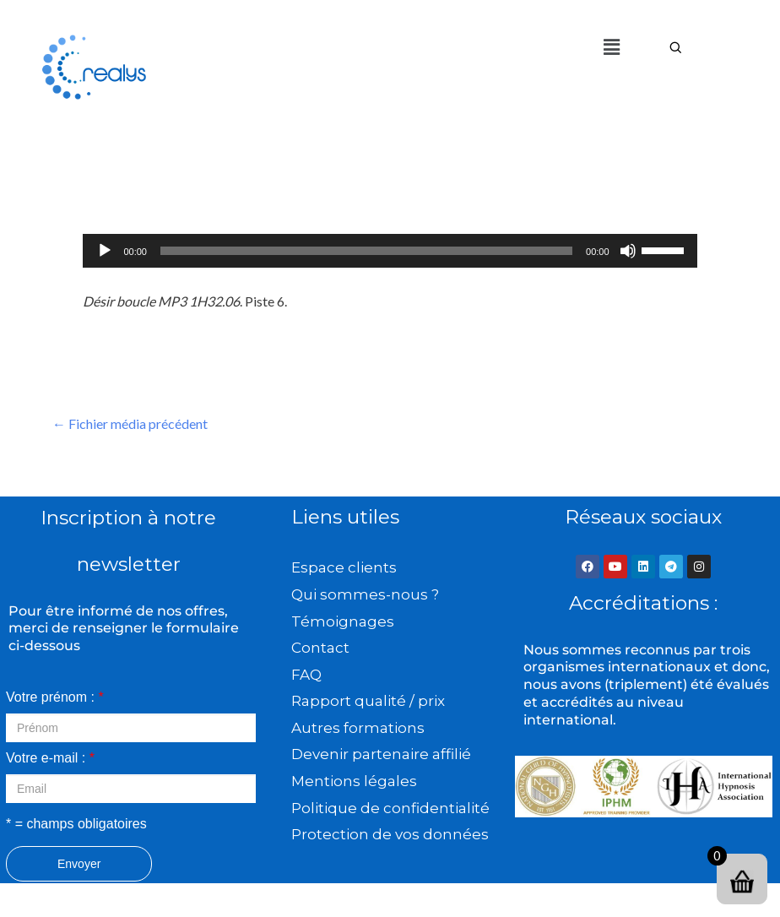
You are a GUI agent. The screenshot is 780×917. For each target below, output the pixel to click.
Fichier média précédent (130, 423)
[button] (611, 46)
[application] (389, 251)
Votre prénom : (55, 697)
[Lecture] (104, 250)
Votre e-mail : (50, 758)
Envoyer (78, 864)
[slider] (366, 251)
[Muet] (628, 250)
